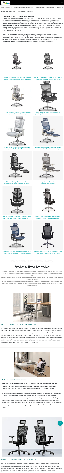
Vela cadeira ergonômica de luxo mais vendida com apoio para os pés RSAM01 (48, 182)
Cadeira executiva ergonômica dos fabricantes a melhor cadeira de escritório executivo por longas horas (48, 252)
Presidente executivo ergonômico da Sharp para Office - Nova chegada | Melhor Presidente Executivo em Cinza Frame (17, 148)
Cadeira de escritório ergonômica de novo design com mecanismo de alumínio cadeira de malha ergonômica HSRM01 (17, 217)
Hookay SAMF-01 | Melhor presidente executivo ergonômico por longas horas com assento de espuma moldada (48, 113)
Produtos (12, 11)
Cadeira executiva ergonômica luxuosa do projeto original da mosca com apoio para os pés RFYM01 (17, 182)
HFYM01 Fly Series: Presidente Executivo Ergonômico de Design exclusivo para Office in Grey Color (17, 113)
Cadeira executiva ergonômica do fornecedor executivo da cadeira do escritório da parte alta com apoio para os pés (48, 148)
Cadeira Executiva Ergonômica (25, 11)
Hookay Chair (4, 11)
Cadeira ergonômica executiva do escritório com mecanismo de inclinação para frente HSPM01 (48, 217)
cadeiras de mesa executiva (25, 330)
